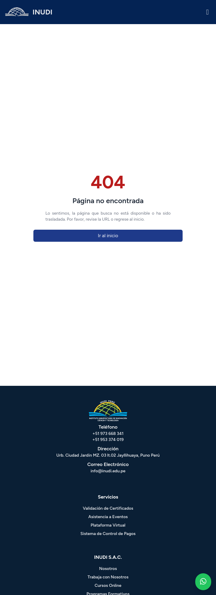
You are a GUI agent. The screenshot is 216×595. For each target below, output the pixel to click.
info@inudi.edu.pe (108, 471)
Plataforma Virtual (108, 525)
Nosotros (108, 568)
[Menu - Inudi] (207, 12)
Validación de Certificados (108, 508)
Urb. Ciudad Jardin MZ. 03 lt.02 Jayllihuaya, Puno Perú (107, 455)
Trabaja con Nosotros (108, 577)
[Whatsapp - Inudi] (203, 581)
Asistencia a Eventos (108, 516)
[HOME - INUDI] (28, 12)
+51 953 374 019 (108, 439)
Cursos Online (108, 585)
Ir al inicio (108, 235)
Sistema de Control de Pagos (107, 533)
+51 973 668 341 (107, 433)
